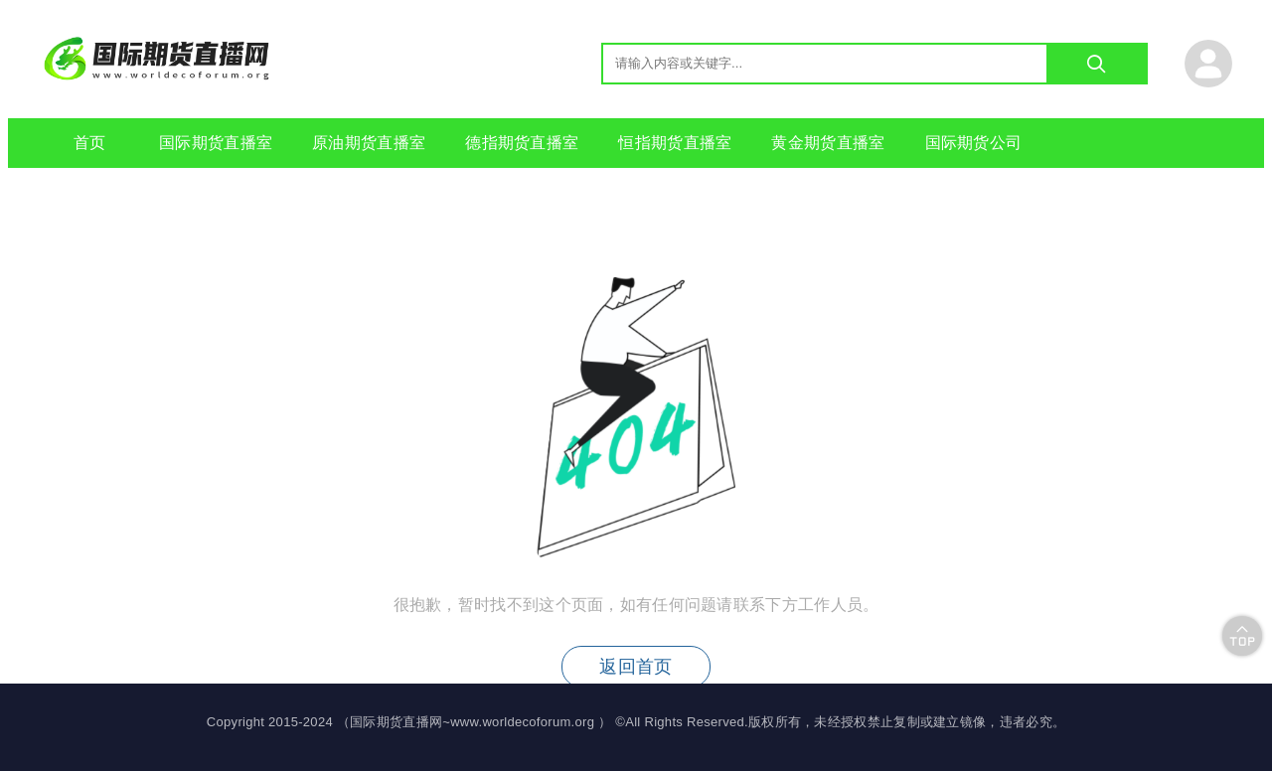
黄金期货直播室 (827, 142)
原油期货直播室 (368, 142)
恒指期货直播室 (674, 142)
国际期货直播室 (215, 142)
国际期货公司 (974, 142)
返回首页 (635, 667)
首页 (90, 142)
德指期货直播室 (521, 142)
